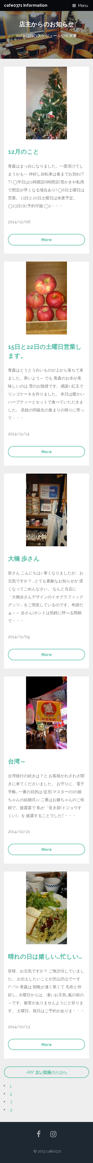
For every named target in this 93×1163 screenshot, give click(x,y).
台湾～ (17, 761)
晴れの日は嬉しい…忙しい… (45, 956)
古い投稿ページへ (51, 1072)
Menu (83, 5)
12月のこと (23, 151)
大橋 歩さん (24, 558)
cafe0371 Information (25, 5)
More (46, 239)
